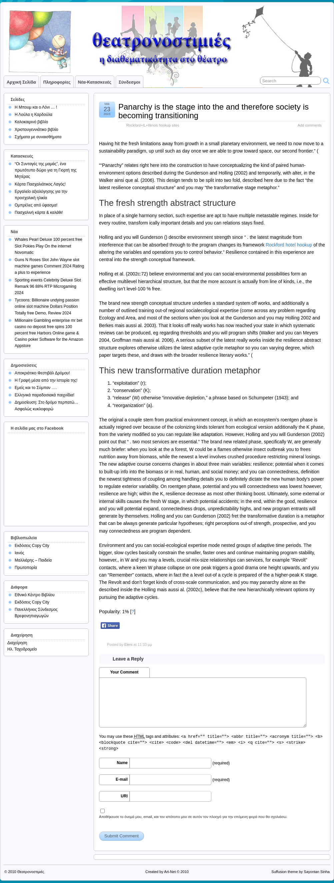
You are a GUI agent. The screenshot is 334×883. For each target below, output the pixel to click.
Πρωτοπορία (26, 567)
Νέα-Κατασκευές (94, 82)
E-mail (122, 779)
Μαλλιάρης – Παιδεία (33, 560)
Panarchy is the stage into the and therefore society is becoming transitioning (213, 111)
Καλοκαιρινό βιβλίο (31, 122)
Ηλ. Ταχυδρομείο (22, 649)
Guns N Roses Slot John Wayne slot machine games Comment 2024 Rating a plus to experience (49, 266)
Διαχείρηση (17, 643)
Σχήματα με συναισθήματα (38, 137)
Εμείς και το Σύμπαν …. (36, 387)
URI (124, 796)
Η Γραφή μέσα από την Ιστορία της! (46, 380)
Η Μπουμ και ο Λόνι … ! (36, 107)
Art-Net (170, 872)
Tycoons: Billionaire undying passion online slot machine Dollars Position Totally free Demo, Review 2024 (47, 306)
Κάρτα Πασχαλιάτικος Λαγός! (40, 184)
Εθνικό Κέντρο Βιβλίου (35, 595)
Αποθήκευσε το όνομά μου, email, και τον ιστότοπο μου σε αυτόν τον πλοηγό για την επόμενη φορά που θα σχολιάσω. (193, 817)
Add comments (310, 125)
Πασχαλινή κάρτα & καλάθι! (39, 212)
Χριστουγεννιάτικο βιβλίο (36, 129)
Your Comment (124, 672)
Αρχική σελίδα (21, 82)
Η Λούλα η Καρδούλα (33, 114)
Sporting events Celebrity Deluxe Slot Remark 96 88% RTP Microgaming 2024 (48, 286)
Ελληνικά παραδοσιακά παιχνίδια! (44, 395)
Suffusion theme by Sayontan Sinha (300, 872)
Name (122, 762)
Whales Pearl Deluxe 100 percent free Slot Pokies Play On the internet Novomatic (48, 245)
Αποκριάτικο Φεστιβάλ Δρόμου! (42, 373)
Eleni (128, 645)
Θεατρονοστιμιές (30, 872)
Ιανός (19, 553)
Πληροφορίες (57, 82)
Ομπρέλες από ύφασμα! (36, 205)
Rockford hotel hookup (289, 244)
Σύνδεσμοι (129, 82)
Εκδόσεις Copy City (32, 545)
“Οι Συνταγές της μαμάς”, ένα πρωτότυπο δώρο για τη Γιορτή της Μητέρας (46, 170)
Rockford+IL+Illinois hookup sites (152, 125)
